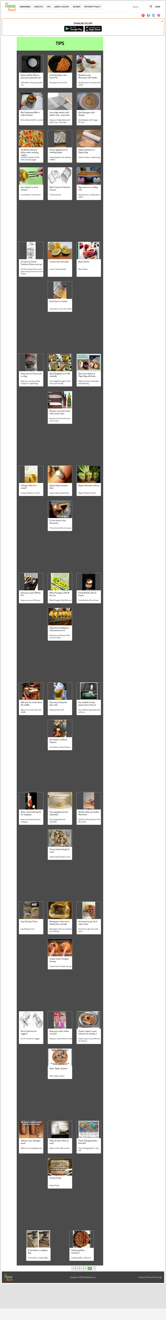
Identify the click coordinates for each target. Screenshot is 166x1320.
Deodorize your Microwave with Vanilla (87, 76)
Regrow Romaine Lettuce (88, 485)
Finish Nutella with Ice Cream (87, 594)
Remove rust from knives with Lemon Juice (60, 412)
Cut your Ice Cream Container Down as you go (31, 262)
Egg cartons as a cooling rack (88, 188)
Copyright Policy (92, 6)
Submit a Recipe (61, 6)
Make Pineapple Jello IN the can (59, 594)
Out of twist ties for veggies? (29, 1032)
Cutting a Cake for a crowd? (29, 486)
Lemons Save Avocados (59, 261)
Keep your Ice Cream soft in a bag (31, 374)
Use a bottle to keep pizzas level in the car (87, 703)
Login (157, 6)
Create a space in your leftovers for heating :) (87, 1032)
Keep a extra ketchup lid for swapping (31, 813)
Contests (38, 6)
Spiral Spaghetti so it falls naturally (60, 374)
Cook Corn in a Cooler (58, 301)
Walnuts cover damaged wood (30, 1141)
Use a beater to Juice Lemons (29, 188)
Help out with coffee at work (59, 1141)
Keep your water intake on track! (59, 1032)
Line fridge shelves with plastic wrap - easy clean (60, 113)
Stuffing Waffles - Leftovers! (78, 1251)
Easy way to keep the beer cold (58, 703)
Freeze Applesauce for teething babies (59, 151)
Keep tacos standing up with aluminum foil (59, 629)
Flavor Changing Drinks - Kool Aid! (88, 1141)
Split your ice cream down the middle (31, 703)
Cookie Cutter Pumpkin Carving (59, 960)
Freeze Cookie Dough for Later (60, 850)
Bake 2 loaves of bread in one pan (60, 188)
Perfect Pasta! (55, 1178)
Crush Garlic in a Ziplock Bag (38, 1251)
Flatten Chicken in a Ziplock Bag (86, 151)
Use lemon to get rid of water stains (87, 922)
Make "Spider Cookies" (59, 1068)
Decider (76, 6)
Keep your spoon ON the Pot (31, 594)
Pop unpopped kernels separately (59, 813)
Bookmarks (25, 6)
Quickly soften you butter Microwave (88, 813)
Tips (48, 6)
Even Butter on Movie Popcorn (58, 740)
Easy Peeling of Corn (29, 921)
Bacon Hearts (83, 261)
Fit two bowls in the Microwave (58, 521)
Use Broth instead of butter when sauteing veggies (29, 151)
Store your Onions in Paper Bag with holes (87, 374)
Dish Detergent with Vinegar (86, 113)
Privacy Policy (152, 1277)
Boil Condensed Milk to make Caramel (30, 113)
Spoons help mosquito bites (59, 486)
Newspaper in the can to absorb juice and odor (60, 922)
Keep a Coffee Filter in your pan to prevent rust (31, 76)
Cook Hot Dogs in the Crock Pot (58, 76)
